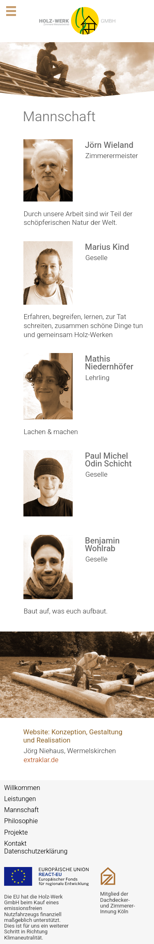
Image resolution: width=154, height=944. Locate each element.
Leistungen (20, 799)
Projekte (16, 833)
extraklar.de (41, 760)
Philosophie (21, 821)
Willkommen (22, 788)
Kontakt (15, 844)
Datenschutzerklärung (35, 851)
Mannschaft (21, 810)
